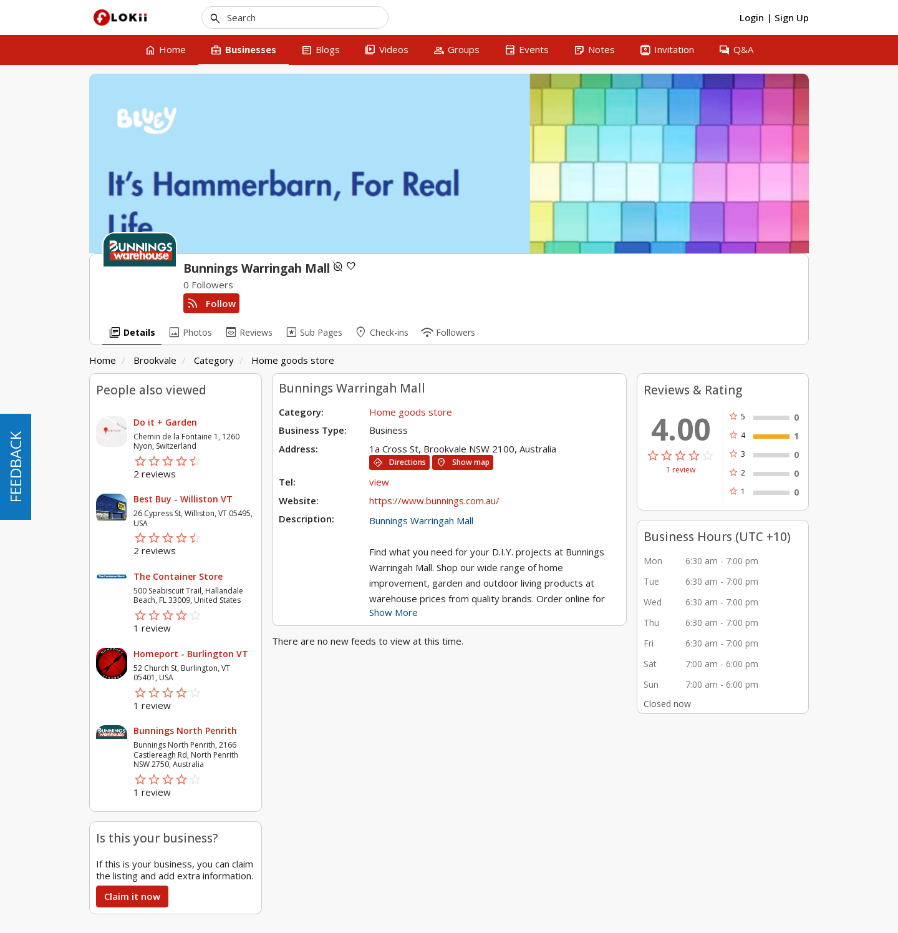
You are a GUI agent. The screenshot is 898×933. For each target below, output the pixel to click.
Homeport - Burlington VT (190, 654)
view (379, 482)
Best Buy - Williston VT (183, 499)
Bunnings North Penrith (185, 730)
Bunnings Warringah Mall (421, 520)
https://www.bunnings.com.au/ (434, 500)
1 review (680, 470)
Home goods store (292, 360)
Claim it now (132, 896)
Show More (393, 612)
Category (214, 360)
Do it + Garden (165, 422)
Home (102, 360)
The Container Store (178, 576)
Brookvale (154, 360)
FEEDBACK (15, 466)
